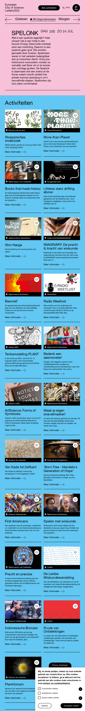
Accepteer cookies (71, 706)
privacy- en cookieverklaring (56, 684)
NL (64, 8)
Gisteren (16, 20)
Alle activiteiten (49, 8)
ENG (68, 8)
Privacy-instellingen (60, 665)
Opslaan (44, 706)
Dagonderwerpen (43, 19)
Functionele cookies (50, 689)
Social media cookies (50, 698)
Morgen (69, 20)
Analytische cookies (50, 693)
